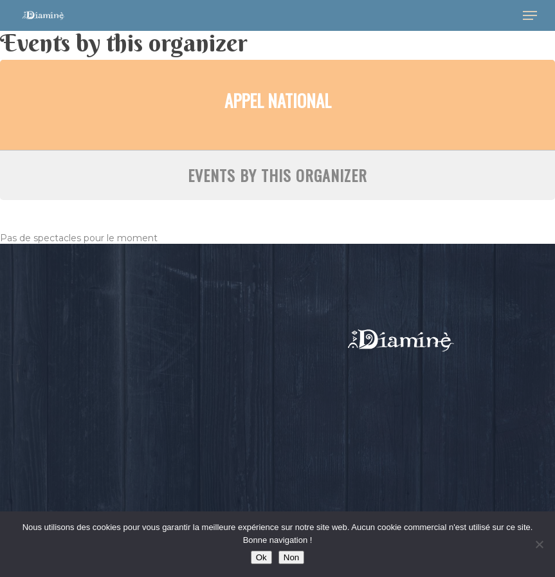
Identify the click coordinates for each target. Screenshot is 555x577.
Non (291, 557)
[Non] (538, 544)
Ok (261, 557)
